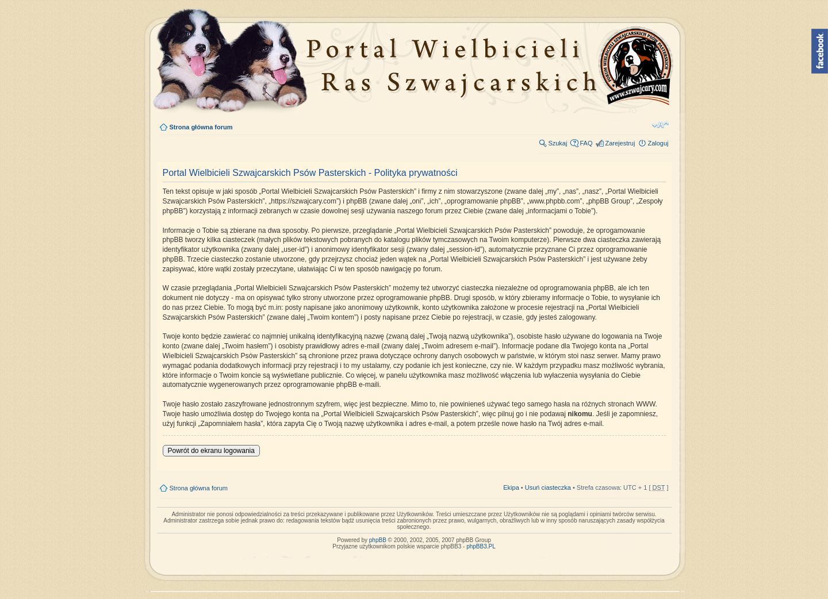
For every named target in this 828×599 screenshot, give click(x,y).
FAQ (586, 143)
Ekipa (511, 487)
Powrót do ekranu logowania (211, 451)
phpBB (377, 540)
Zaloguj (657, 143)
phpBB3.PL (481, 546)
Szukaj (557, 143)
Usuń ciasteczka (548, 487)
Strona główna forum (201, 127)
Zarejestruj (620, 143)
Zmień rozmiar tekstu (660, 125)
